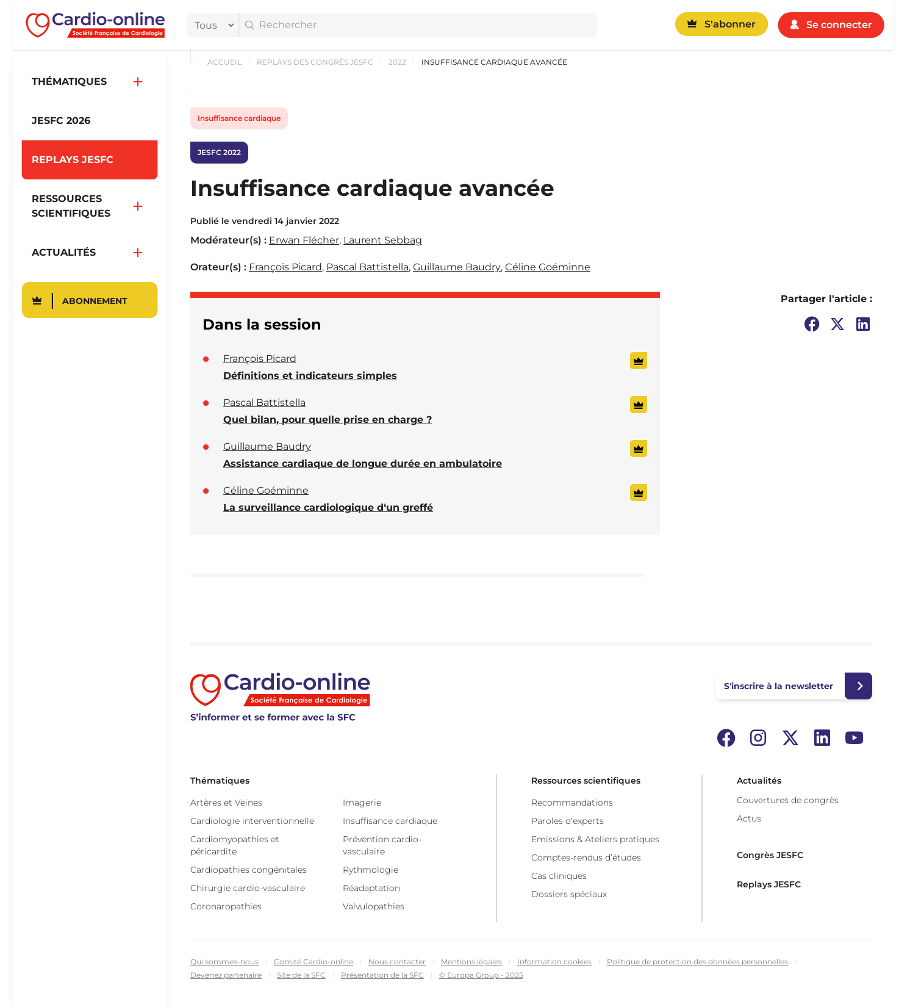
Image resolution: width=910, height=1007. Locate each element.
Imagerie (362, 802)
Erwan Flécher (304, 240)
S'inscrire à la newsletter (778, 685)
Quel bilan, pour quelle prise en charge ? (327, 419)
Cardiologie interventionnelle (252, 820)
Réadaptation (371, 887)
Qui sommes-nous (224, 961)
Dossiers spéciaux (569, 894)
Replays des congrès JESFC (315, 62)
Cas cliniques (559, 875)
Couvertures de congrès (788, 800)
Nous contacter (397, 961)
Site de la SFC (301, 975)
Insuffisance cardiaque (239, 118)
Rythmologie (370, 869)
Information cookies (554, 961)
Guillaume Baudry (457, 267)
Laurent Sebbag (382, 240)
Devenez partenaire (226, 975)
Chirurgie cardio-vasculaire (247, 887)
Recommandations (572, 802)
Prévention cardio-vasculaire (382, 845)
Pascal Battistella (367, 267)
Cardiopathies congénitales (248, 869)
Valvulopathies (373, 906)
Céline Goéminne (547, 267)
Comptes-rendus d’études (586, 857)
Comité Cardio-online (313, 961)
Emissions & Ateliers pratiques (595, 839)
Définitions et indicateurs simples (310, 375)
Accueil (224, 62)
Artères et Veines (226, 802)
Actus (749, 818)
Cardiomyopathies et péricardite (234, 845)
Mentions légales (471, 961)
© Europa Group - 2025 (481, 975)
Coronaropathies (226, 906)
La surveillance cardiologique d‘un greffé (328, 507)
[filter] (211, 25)
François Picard (285, 267)
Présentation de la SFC (382, 975)
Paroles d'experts (567, 820)
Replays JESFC (769, 884)
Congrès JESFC (770, 855)
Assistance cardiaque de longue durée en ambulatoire (362, 463)
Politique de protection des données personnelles (697, 961)
